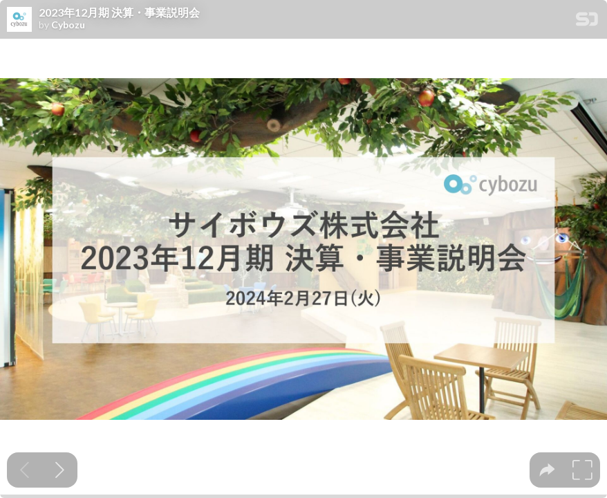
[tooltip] (547, 470)
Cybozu (68, 25)
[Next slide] (59, 470)
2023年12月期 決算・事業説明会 (119, 12)
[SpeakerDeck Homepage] (587, 21)
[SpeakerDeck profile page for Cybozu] (19, 20)
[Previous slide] (24, 470)
